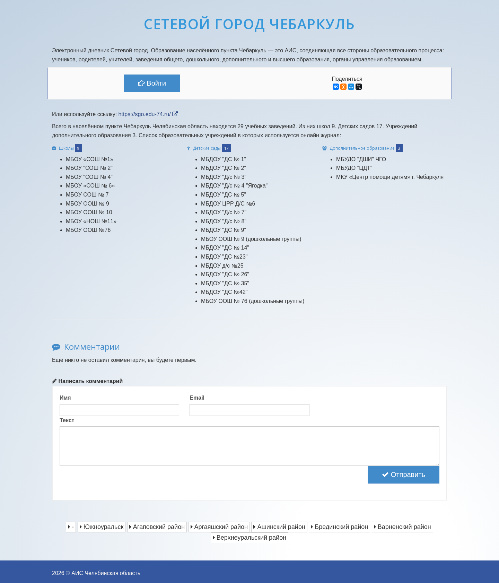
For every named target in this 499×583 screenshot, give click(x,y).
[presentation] (112, 479)
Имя (65, 398)
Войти (152, 83)
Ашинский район (279, 526)
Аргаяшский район (219, 526)
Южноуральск (102, 526)
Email (197, 398)
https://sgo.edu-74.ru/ (148, 114)
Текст (67, 420)
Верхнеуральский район (249, 537)
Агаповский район (157, 526)
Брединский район (339, 526)
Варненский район (402, 526)
